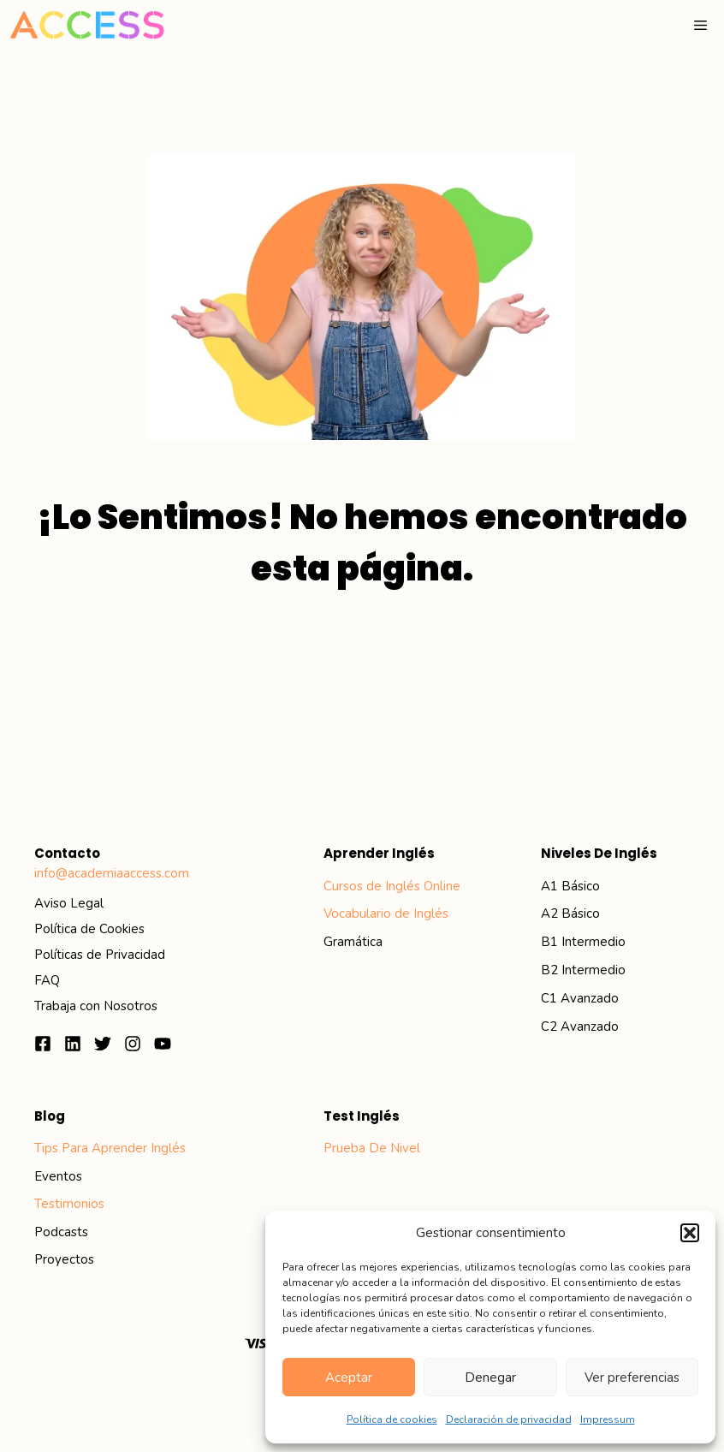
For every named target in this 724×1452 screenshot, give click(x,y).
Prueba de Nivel (371, 1148)
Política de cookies (392, 1419)
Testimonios (69, 1203)
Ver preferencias (632, 1377)
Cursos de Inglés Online (391, 886)
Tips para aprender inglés (110, 1148)
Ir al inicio (362, 667)
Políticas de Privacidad (99, 954)
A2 (549, 913)
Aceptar (348, 1377)
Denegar (490, 1377)
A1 (549, 886)
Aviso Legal (69, 903)
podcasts (61, 1232)
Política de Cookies (89, 928)
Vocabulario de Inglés (385, 913)
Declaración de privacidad (509, 1419)
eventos (58, 1176)
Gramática (353, 941)
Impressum (607, 1419)
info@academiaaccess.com (111, 873)
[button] (689, 1232)
